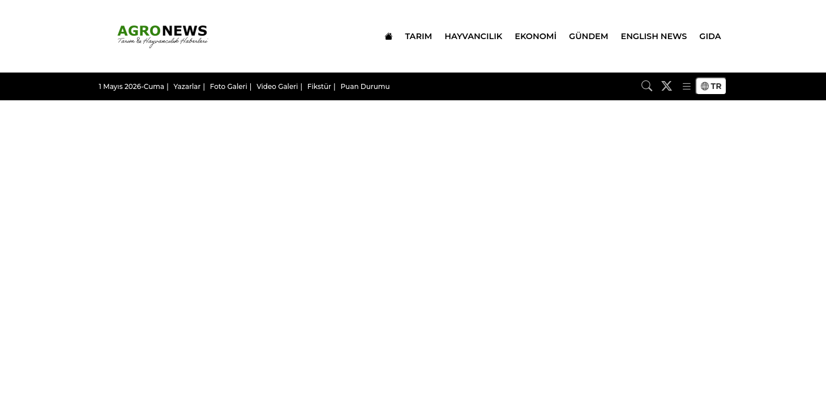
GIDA (710, 36)
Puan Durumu (365, 86)
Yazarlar (187, 86)
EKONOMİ (536, 36)
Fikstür (319, 86)
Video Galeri (277, 86)
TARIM (418, 36)
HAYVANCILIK (473, 36)
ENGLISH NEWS (654, 36)
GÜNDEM (588, 36)
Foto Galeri (228, 86)
